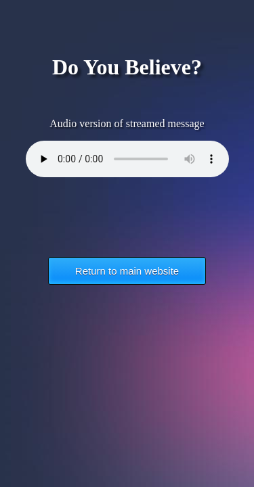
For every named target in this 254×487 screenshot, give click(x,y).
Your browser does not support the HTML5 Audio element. (127, 159)
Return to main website (127, 271)
